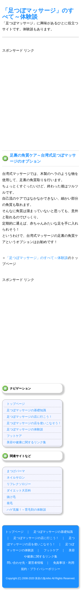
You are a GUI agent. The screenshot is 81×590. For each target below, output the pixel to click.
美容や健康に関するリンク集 (26, 442)
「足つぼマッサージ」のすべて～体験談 (38, 13)
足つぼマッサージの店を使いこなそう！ (34, 423)
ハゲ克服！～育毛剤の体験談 (26, 509)
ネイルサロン (16, 477)
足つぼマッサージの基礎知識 (26, 410)
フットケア (14, 435)
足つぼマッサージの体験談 (25, 429)
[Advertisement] (40, 94)
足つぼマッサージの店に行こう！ (29, 416)
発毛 (10, 503)
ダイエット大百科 (19, 490)
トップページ (16, 403)
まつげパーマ (16, 471)
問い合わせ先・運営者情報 (25, 562)
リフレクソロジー (19, 484)
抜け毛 (11, 497)
